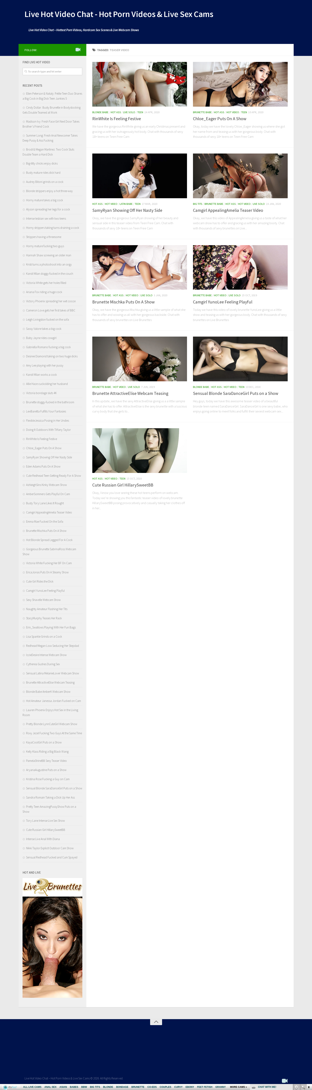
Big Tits (197, 204)
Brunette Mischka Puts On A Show (123, 302)
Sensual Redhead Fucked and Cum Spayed (51, 857)
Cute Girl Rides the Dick (39, 581)
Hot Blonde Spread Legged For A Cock (49, 540)
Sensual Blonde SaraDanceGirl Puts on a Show (235, 393)
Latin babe (126, 204)
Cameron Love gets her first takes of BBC (50, 310)
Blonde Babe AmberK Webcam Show (48, 692)
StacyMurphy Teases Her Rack (44, 618)
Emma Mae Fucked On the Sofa (44, 521)
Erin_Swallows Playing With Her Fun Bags (51, 627)
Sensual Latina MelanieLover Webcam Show (52, 673)
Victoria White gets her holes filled (46, 283)
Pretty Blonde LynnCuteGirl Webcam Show (51, 724)
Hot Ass (116, 112)
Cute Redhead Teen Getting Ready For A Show (53, 476)
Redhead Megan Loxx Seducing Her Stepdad (52, 646)
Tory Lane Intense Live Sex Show (45, 820)
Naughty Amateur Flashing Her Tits (46, 609)
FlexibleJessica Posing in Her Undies (47, 420)
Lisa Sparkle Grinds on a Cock (44, 636)
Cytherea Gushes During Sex (43, 664)
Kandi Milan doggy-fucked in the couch (49, 273)
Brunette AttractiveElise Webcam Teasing (130, 393)
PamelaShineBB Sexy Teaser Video (46, 761)
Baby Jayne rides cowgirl (41, 338)
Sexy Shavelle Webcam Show (43, 600)
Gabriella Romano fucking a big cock (48, 347)
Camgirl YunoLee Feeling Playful (222, 302)
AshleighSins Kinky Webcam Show (46, 485)
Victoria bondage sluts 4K (41, 393)
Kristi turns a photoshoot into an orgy (49, 264)
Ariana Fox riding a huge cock (44, 292)
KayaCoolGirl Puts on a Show (44, 742)
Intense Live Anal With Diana (43, 839)
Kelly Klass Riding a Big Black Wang (47, 751)
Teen (140, 112)
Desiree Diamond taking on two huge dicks (52, 356)
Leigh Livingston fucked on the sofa (47, 319)
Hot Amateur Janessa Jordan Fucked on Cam (53, 701)
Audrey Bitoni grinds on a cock (44, 182)
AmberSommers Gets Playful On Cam (48, 494)
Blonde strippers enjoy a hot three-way (49, 191)
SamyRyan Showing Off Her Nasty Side (127, 210)
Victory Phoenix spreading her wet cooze (51, 301)
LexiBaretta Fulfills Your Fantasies (46, 411)
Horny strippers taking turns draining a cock (52, 228)
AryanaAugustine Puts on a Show (46, 770)
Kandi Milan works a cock (41, 375)
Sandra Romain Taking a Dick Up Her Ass (50, 797)
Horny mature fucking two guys (45, 246)
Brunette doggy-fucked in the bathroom (50, 402)
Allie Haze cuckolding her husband (47, 384)
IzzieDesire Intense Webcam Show (46, 655)
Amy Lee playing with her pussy (44, 365)
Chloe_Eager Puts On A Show (219, 118)
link (308, 1027)
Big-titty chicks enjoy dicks (42, 163)
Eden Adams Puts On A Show (43, 466)
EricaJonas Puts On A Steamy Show (47, 572)
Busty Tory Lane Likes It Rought (45, 503)
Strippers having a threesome (43, 237)
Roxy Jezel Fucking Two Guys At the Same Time (54, 733)
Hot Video (232, 112)
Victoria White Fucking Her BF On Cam (49, 563)
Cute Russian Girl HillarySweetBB (122, 485)
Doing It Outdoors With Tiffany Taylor (48, 430)
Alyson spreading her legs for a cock (48, 209)
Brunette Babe (202, 112)
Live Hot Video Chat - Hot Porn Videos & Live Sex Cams (119, 14)
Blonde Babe (100, 112)
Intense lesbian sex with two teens (46, 218)
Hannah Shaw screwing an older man (48, 255)
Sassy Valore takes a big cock (43, 329)
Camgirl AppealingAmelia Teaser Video (228, 210)
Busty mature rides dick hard (43, 172)
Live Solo (129, 112)
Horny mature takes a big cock (44, 200)
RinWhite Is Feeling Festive (116, 118)
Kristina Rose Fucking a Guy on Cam (48, 779)
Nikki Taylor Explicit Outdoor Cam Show (50, 848)
